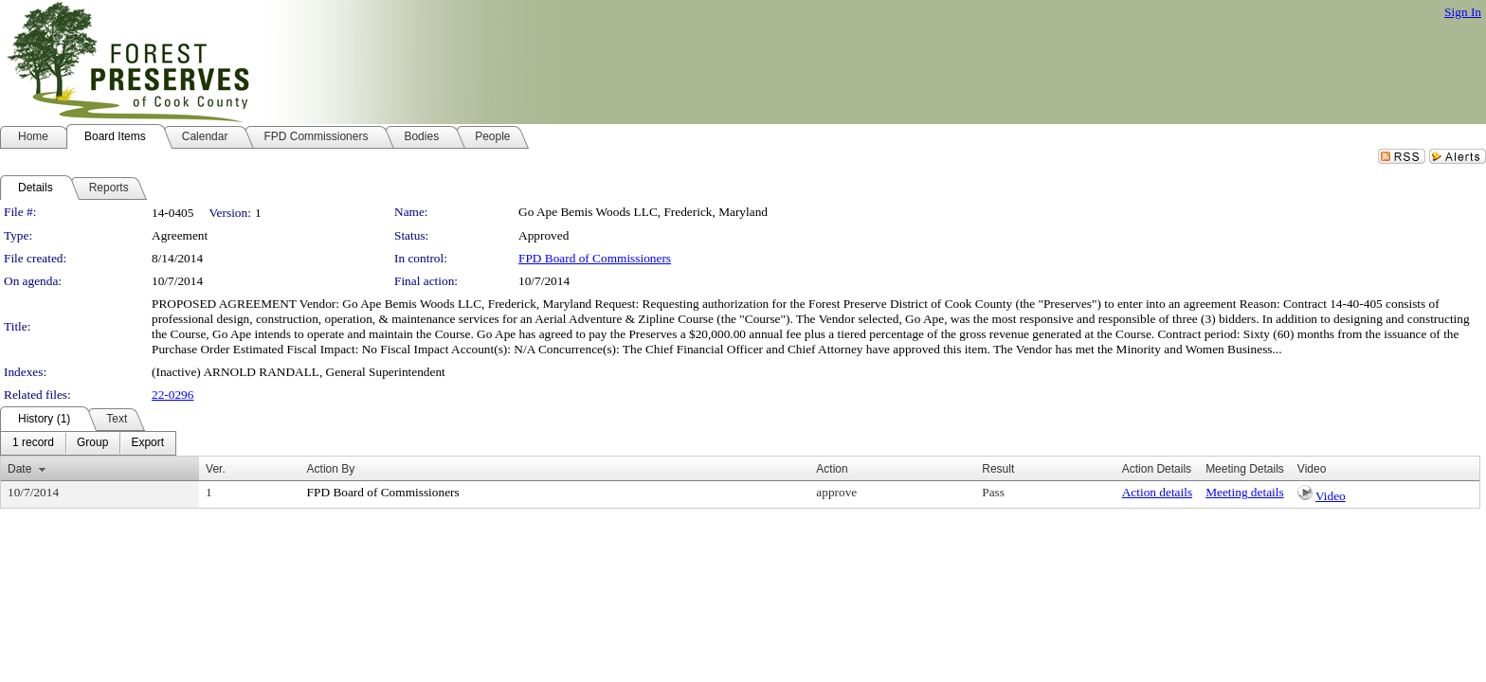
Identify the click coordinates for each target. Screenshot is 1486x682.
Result (998, 469)
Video (1330, 496)
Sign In (1462, 12)
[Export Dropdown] (147, 443)
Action (831, 469)
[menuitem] (33, 443)
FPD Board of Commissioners (594, 258)
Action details (1157, 492)
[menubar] (88, 443)
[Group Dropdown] (92, 443)
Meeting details (1244, 492)
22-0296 (172, 394)
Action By (331, 469)
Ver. (216, 469)
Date (19, 469)
